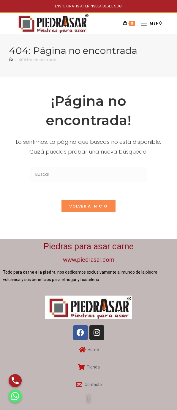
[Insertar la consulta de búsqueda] (88, 174)
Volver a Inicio (88, 206)
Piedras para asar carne (89, 246)
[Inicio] (11, 60)
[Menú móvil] (149, 23)
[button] (88, 399)
